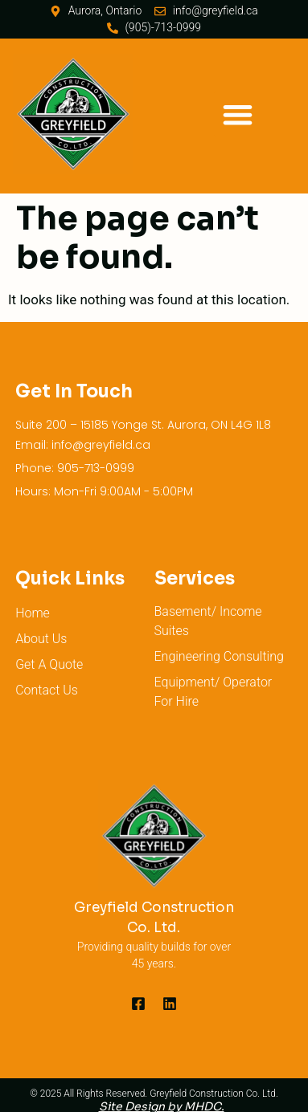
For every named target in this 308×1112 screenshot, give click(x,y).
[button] (237, 114)
